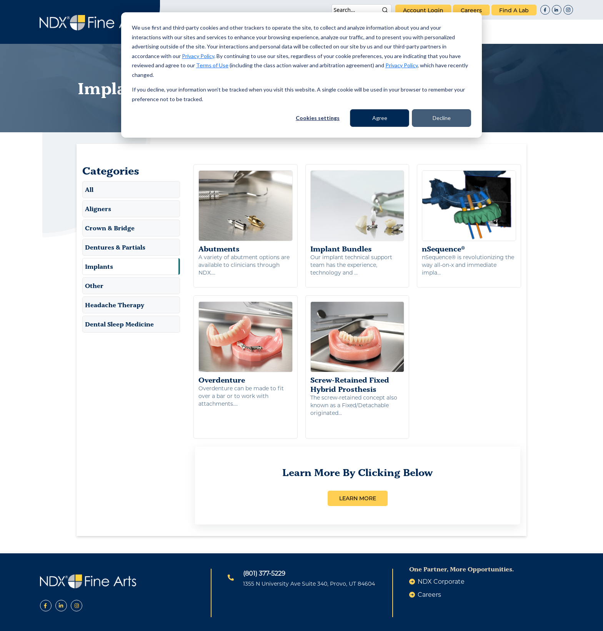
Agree (379, 118)
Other (94, 286)
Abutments (245, 211)
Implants (99, 266)
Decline (442, 118)
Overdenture (245, 336)
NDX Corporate (441, 559)
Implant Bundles (357, 211)
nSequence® (469, 211)
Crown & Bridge (110, 228)
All (89, 189)
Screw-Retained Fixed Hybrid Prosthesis (357, 341)
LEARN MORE (357, 475)
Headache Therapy (114, 305)
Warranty (368, 620)
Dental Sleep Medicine (119, 324)
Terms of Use (212, 65)
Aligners (98, 209)
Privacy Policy (198, 56)
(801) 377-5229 (264, 550)
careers (471, 10)
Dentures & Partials (115, 247)
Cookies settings (318, 118)
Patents (231, 620)
